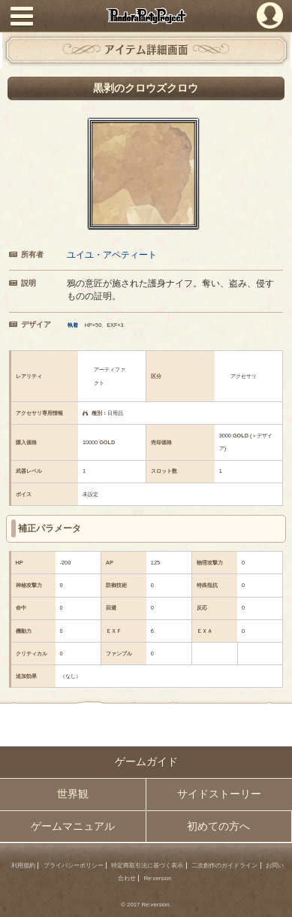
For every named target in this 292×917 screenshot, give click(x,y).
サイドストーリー (219, 794)
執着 (73, 325)
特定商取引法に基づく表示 (147, 865)
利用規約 (23, 865)
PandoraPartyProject (146, 16)
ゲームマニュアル (73, 826)
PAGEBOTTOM (274, 898)
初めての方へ (218, 826)
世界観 (73, 794)
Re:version (157, 878)
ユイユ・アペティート (112, 254)
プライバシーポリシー (74, 865)
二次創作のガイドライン (224, 865)
